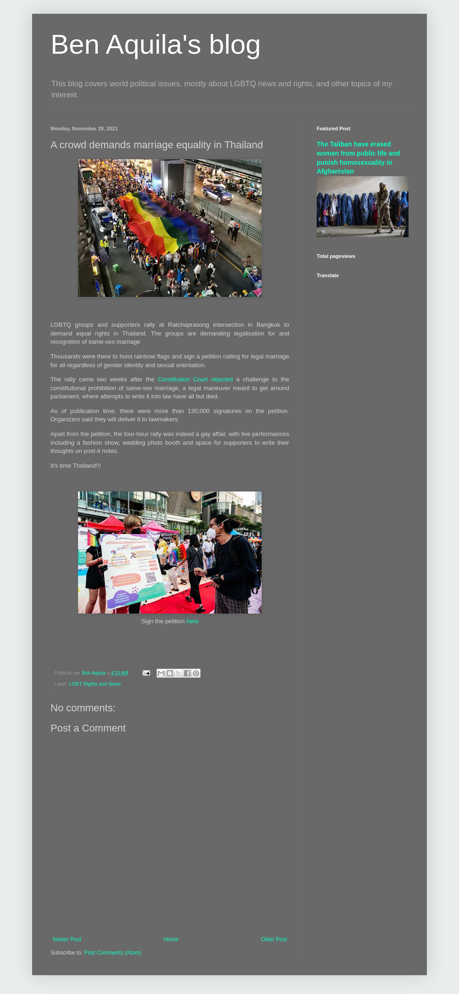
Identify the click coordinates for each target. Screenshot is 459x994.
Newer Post (67, 939)
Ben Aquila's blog (155, 44)
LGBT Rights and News (95, 684)
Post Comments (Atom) (112, 952)
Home (171, 939)
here (192, 621)
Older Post (274, 939)
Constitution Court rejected (195, 379)
